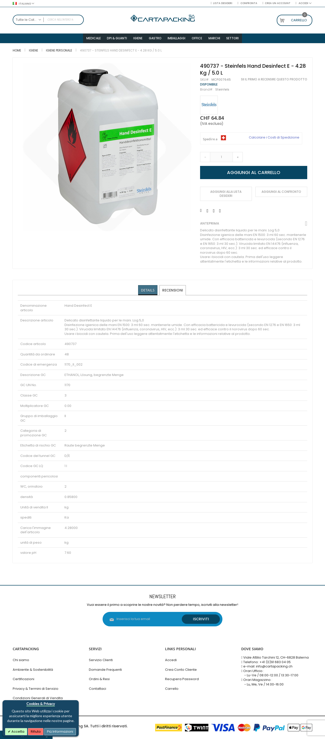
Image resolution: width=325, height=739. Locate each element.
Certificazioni (23, 679)
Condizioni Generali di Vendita (38, 698)
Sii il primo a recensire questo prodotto (274, 81)
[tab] (148, 292)
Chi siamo (21, 660)
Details (147, 291)
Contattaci (97, 688)
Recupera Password (182, 679)
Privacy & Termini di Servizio (35, 688)
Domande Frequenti (105, 669)
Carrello (171, 688)
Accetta (17, 731)
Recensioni (172, 291)
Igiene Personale (59, 52)
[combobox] (48, 20)
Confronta (248, 3)
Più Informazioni (60, 731)
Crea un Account (277, 3)
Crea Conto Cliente (181, 669)
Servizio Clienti (101, 660)
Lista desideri (222, 3)
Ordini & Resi (99, 679)
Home (17, 52)
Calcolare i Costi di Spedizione (274, 139)
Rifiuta (36, 731)
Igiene (33, 52)
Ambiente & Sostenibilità (33, 669)
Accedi (171, 660)
